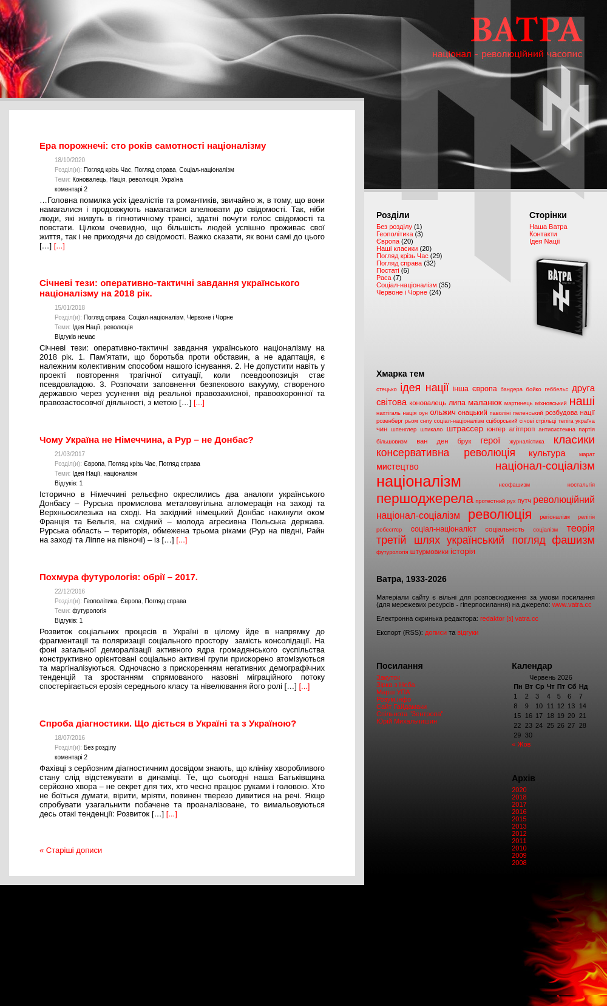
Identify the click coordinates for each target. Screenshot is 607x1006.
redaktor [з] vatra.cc (509, 618)
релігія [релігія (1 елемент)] (586, 517)
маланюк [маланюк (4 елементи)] (485, 402)
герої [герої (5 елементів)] (490, 440)
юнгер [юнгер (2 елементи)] (496, 429)
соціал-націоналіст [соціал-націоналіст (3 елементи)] (443, 529)
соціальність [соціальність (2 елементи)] (504, 529)
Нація (117, 179)
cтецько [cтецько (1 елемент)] (386, 389)
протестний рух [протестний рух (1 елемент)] (495, 501)
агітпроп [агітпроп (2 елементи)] (522, 429)
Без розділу (100, 747)
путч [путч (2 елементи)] (525, 500)
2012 (519, 833)
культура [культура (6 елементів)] (547, 453)
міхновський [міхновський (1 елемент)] (550, 403)
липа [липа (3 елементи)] (457, 403)
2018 (519, 797)
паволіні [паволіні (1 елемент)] (499, 413)
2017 (519, 804)
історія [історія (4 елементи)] (462, 551)
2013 (519, 826)
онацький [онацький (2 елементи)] (472, 412)
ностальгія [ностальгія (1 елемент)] (581, 485)
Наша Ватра (548, 226)
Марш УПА (393, 692)
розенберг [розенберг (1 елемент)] (389, 421)
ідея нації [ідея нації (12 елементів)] (424, 388)
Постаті (387, 270)
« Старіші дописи (70, 850)
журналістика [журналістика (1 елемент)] (526, 442)
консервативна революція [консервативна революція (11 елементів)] (445, 453)
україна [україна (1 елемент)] (585, 421)
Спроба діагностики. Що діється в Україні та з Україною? (167, 723)
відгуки (467, 632)
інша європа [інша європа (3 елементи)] (474, 389)
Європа (94, 463)
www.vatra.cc (572, 604)
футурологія (89, 610)
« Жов (521, 744)
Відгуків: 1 (69, 483)
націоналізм (120, 473)
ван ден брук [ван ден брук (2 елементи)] (443, 441)
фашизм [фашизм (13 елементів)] (573, 540)
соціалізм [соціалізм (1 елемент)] (545, 530)
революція (143, 179)
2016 (519, 811)
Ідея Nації (544, 241)
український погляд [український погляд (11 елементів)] (496, 540)
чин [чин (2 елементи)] (381, 429)
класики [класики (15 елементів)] (574, 439)
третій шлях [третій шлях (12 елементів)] (408, 540)
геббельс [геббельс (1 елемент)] (556, 389)
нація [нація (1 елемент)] (410, 413)
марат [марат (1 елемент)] (587, 454)
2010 (519, 848)
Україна (172, 179)
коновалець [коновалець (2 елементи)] (427, 402)
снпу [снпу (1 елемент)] (426, 421)
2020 (519, 789)
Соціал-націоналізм (206, 169)
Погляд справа (154, 169)
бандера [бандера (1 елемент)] (511, 389)
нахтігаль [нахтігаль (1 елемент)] (388, 413)
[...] (59, 245)
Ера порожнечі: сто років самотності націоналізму (152, 145)
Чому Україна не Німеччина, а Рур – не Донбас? (146, 439)
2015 (519, 819)
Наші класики (397, 248)
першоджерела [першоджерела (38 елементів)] (424, 498)
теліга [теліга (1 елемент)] (566, 421)
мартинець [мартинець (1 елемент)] (518, 403)
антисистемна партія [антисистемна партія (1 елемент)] (566, 429)
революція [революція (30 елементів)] (500, 514)
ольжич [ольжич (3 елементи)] (443, 412)
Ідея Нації (86, 327)
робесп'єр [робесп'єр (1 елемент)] (389, 530)
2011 (519, 840)
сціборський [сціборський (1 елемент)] (502, 421)
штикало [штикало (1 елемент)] (431, 429)
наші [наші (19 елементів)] (582, 401)
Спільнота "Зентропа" (410, 713)
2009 (519, 855)
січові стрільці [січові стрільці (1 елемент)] (538, 421)
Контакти (543, 234)
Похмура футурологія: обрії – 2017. (118, 577)
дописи (436, 632)
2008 (519, 862)
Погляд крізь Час (107, 169)
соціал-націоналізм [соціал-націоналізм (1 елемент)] (459, 421)
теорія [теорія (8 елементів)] (581, 527)
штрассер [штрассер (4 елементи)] (464, 428)
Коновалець (89, 179)
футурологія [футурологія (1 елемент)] (392, 552)
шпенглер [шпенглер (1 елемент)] (403, 429)
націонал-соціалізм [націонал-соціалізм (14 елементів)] (545, 465)
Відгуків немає (75, 337)
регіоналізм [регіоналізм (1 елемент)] (555, 517)
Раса (384, 277)
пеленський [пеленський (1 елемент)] (528, 413)
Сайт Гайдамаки (401, 706)
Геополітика (100, 601)
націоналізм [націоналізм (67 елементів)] (418, 481)
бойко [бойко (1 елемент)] (533, 389)
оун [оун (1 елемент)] (423, 413)
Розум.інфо (393, 699)
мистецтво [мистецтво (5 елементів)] (397, 466)
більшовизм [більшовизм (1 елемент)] (391, 442)
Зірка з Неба (395, 684)
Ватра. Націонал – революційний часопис (485, 49)
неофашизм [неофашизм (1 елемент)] (514, 485)
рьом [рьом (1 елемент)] (411, 421)
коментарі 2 (71, 189)
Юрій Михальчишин (406, 721)
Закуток (388, 677)
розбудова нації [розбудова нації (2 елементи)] (570, 412)
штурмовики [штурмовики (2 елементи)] (429, 551)
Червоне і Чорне (210, 317)
